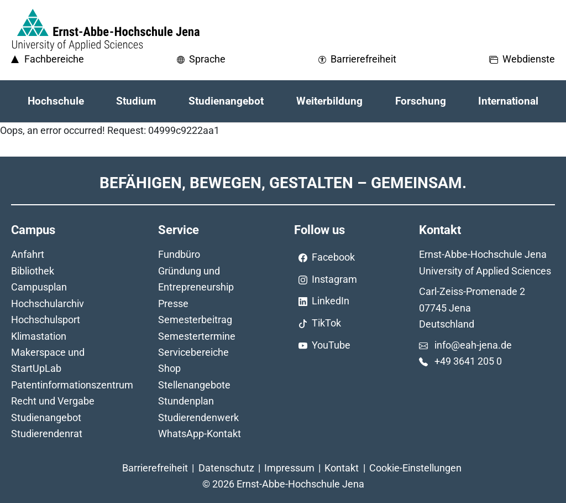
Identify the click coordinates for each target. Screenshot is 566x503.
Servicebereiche (193, 352)
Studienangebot (46, 417)
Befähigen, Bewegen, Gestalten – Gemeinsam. (283, 183)
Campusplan (39, 287)
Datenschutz (226, 468)
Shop (169, 368)
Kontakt (341, 468)
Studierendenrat (46, 433)
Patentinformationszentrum (72, 385)
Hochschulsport (45, 319)
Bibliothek (32, 271)
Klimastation (38, 336)
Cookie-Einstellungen (415, 468)
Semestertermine (196, 336)
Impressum (289, 468)
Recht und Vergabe (53, 401)
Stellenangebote (194, 385)
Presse (173, 303)
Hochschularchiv (47, 303)
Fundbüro (179, 254)
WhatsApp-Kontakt (199, 433)
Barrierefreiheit (155, 468)
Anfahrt (27, 254)
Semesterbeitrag (195, 319)
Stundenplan (186, 401)
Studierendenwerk (198, 417)
